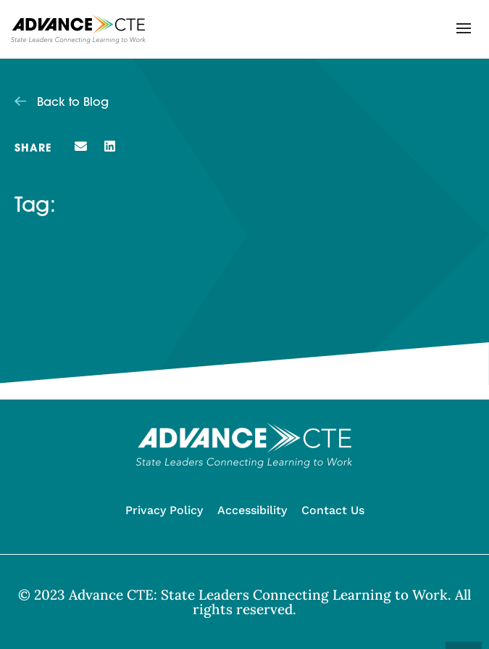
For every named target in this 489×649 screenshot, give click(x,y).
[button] (463, 28)
